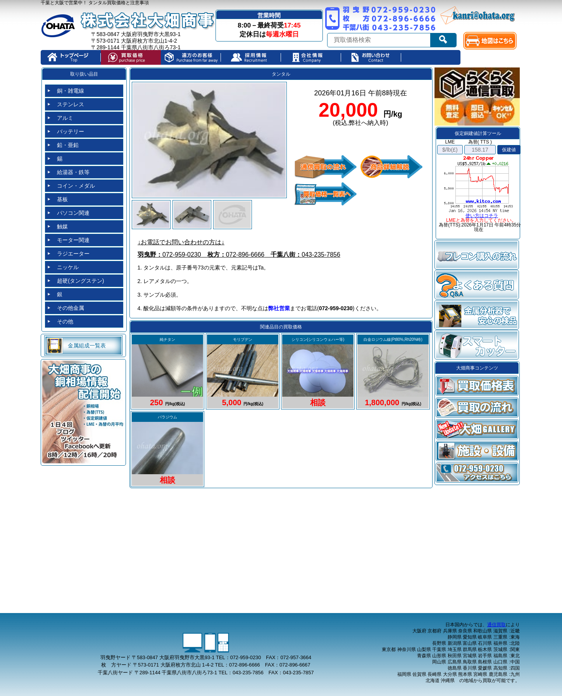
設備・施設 (477, 451)
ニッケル (68, 267)
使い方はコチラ (481, 215)
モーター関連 (73, 240)
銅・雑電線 (70, 91)
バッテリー (70, 131)
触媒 (62, 226)
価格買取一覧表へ (326, 194)
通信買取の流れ (326, 166)
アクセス (477, 473)
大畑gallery (477, 429)
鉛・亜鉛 (68, 145)
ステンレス (70, 104)
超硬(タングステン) (80, 281)
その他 (65, 321)
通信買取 (496, 624)
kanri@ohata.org (478, 15)
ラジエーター (73, 253)
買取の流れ (477, 407)
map (492, 40)
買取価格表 (477, 386)
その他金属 (70, 308)
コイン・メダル (76, 186)
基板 (62, 199)
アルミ (65, 118)
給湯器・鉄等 (73, 172)
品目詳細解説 (391, 166)
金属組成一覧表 (87, 345)
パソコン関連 (73, 213)
